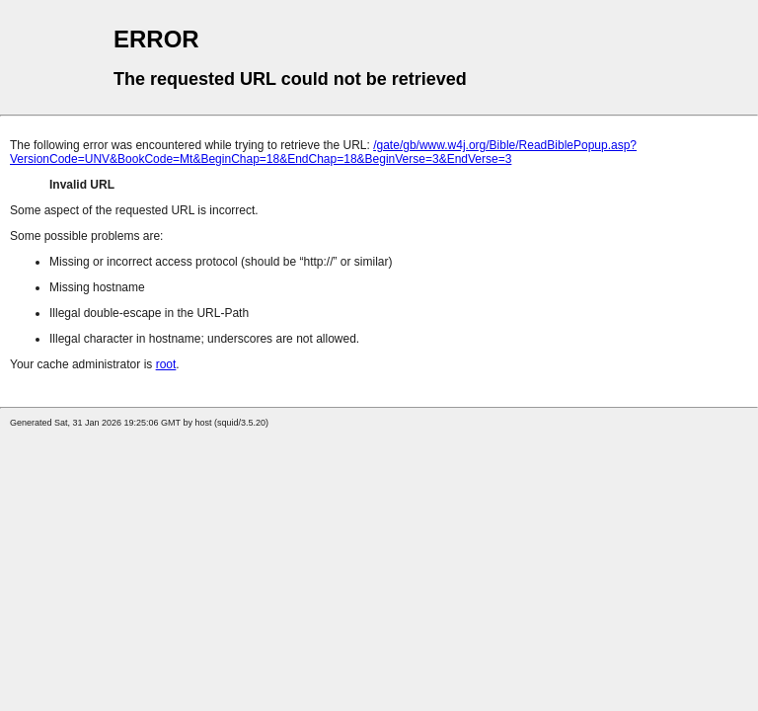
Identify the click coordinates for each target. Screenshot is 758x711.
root (166, 364)
